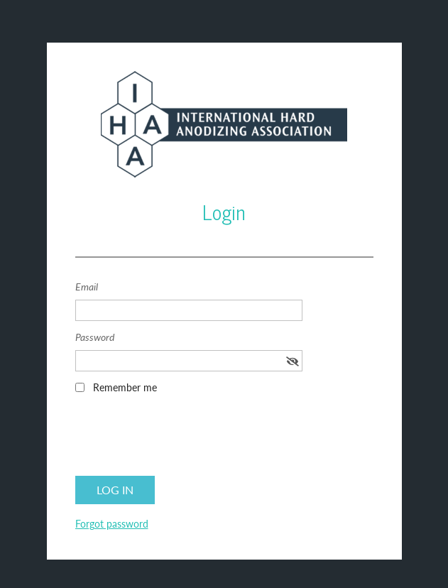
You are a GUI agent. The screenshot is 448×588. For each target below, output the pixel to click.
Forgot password (111, 524)
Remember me (125, 387)
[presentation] (183, 439)
